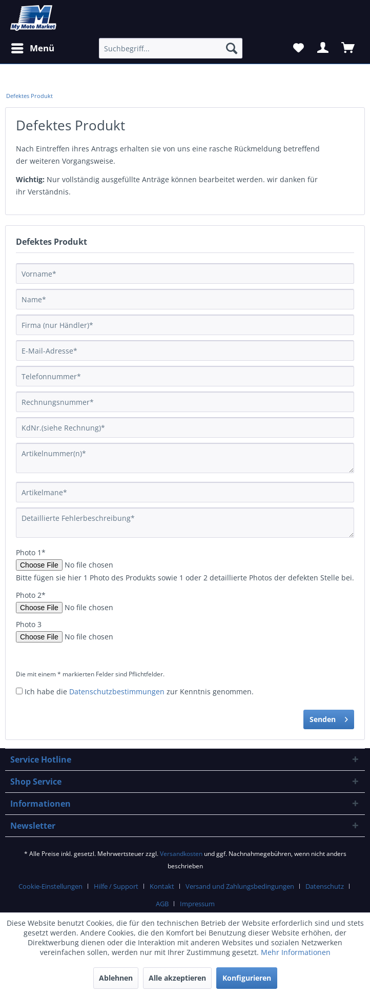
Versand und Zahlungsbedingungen (240, 886)
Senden (329, 717)
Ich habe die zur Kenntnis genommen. (139, 691)
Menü (32, 47)
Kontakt (162, 886)
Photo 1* (31, 552)
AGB (162, 903)
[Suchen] (231, 48)
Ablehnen (116, 978)
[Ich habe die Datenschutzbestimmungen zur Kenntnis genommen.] (19, 691)
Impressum (197, 903)
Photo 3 (29, 624)
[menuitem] (29, 96)
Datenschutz (324, 886)
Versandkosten (181, 853)
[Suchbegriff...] (171, 48)
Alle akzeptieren (177, 978)
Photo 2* (31, 595)
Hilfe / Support (116, 886)
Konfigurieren (246, 978)
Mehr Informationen (296, 952)
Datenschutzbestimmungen (117, 691)
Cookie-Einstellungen (50, 886)
